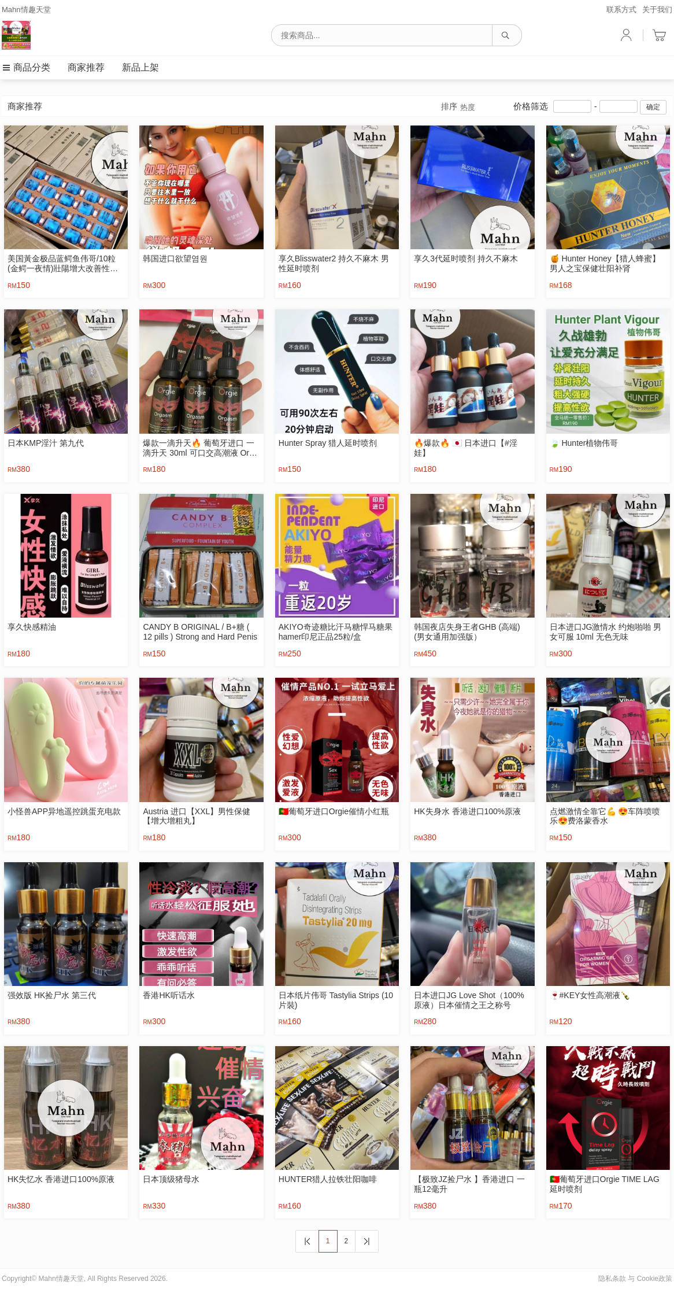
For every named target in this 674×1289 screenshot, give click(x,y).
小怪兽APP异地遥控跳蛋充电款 (64, 811)
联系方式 (621, 9)
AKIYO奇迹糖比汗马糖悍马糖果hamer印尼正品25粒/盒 (335, 631)
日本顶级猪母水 (171, 1179)
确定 (653, 107)
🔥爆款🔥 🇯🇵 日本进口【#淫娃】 (465, 447)
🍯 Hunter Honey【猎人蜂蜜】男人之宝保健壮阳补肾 (605, 263)
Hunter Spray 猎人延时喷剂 (328, 443)
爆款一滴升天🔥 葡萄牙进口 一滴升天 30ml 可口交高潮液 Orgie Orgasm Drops (201, 448)
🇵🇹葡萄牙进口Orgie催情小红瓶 (334, 811)
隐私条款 (612, 1279)
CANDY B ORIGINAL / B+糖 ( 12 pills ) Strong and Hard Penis (200, 631)
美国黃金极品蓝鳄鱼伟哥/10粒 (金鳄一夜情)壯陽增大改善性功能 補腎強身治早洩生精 (63, 264)
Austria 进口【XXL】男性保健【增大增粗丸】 (196, 816)
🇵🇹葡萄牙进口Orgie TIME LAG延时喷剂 (605, 1184)
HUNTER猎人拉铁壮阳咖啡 (328, 1179)
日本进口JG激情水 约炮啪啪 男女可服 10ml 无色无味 (606, 631)
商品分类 (26, 67)
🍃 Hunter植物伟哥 (584, 443)
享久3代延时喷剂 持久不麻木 (466, 258)
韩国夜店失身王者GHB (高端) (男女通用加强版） (467, 631)
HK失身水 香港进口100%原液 (467, 811)
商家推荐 (86, 67)
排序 (458, 107)
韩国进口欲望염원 (175, 258)
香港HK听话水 (168, 995)
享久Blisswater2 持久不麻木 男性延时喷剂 (334, 263)
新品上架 (140, 67)
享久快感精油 (32, 626)
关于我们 (657, 9)
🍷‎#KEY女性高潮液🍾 (590, 995)
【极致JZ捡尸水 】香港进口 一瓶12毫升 (469, 1184)
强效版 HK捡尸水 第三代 (52, 995)
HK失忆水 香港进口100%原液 (61, 1179)
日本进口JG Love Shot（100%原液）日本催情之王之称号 (469, 1000)
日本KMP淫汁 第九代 (46, 443)
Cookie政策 (654, 1279)
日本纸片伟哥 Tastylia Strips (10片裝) (336, 1000)
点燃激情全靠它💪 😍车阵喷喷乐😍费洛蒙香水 (605, 816)
